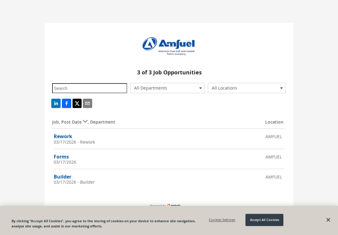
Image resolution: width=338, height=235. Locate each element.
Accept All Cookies (264, 220)
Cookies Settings (222, 220)
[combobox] (167, 88)
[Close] (328, 219)
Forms (61, 156)
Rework (63, 136)
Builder (62, 176)
